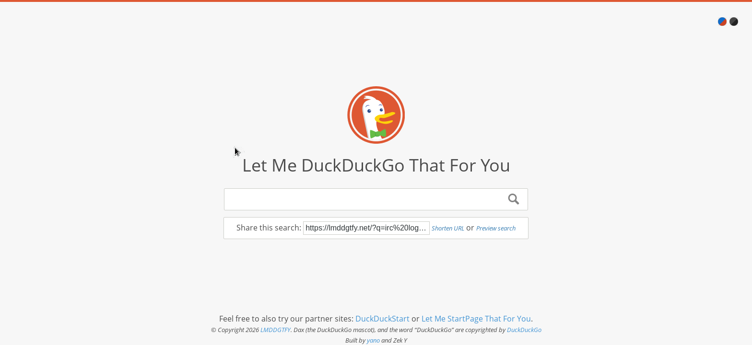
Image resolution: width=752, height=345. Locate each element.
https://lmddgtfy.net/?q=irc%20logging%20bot (366, 228)
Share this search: (269, 227)
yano (373, 340)
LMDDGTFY (275, 329)
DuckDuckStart (382, 318)
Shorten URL (448, 228)
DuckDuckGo (524, 329)
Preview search (496, 228)
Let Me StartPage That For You (476, 318)
